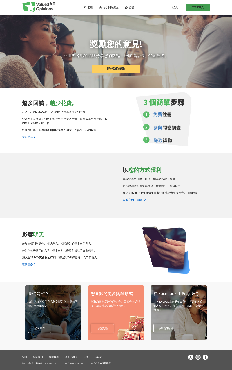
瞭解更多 (28, 264)
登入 (175, 7)
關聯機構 (54, 357)
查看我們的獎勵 (134, 199)
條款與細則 (71, 357)
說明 (24, 357)
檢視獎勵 (102, 328)
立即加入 (198, 7)
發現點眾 (28, 136)
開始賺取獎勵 (116, 68)
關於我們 (38, 357)
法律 (86, 357)
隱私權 (98, 357)
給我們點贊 (166, 328)
